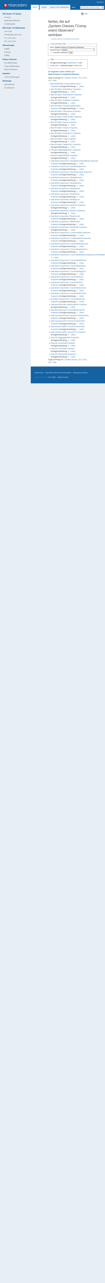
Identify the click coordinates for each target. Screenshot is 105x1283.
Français (7, 52)
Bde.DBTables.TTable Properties (63, 139)
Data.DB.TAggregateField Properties (65, 337)
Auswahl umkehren (60, 52)
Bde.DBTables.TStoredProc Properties (66, 133)
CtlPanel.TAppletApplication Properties (65, 150)
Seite (35, 7)
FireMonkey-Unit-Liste (13, 34)
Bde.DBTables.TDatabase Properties (65, 100)
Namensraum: (55, 50)
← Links (80, 86)
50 (80, 78)
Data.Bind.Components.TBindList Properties (68, 210)
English (7, 49)
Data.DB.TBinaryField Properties (63, 354)
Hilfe (86, 14)
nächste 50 (69, 78)
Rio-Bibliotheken (10, 63)
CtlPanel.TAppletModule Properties (64, 155)
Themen (7, 17)
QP (49, 377)
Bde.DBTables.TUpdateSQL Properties (66, 144)
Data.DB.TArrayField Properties (63, 343)
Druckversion (9, 88)
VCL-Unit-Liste (10, 38)
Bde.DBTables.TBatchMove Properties (66, 89)
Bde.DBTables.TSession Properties (64, 128)
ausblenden (72, 63)
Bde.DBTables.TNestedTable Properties (66, 117)
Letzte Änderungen (12, 77)
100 (84, 78)
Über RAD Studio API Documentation (58, 373)
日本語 (6, 55)
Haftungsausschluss (80, 373)
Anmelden (100, 2)
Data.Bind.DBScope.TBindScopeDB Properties (69, 304)
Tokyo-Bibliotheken (12, 66)
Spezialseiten (9, 84)
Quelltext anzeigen (59, 7)
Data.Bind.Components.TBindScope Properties (69, 227)
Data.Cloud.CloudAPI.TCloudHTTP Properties (68, 332)
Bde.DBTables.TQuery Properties (64, 122)
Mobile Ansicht (62, 377)
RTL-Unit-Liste (10, 41)
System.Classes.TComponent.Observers (65, 39)
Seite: (52, 47)
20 (76, 78)
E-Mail (53, 377)
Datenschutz (39, 373)
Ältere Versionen (10, 69)
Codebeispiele (9, 24)
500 (54, 80)
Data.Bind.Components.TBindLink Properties (68, 205)
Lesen (43, 7)
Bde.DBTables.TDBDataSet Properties (66, 111)
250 (49, 80)
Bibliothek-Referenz (12, 20)
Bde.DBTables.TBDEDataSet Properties (66, 94)
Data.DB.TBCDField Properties (63, 348)
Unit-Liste (8, 31)
